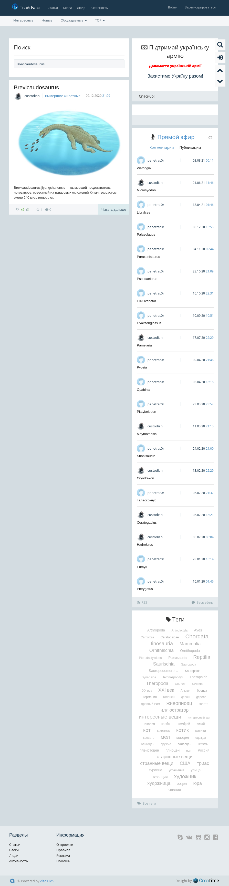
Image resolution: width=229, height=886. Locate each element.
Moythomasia (147, 434)
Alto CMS (47, 881)
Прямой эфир (176, 137)
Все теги (146, 803)
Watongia (144, 168)
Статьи (53, 8)
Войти (172, 7)
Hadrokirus (145, 544)
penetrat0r (156, 160)
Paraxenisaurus (148, 257)
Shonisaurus (146, 456)
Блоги (67, 8)
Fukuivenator (146, 301)
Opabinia (143, 390)
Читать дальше (113, 209)
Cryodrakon (145, 478)
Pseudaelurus (147, 279)
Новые (47, 20)
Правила (63, 850)
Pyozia (142, 367)
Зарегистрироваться (200, 7)
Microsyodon (146, 190)
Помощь (63, 861)
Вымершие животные (62, 95)
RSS (142, 602)
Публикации (190, 147)
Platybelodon (146, 412)
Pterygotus (145, 589)
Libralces (143, 212)
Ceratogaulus (147, 522)
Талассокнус (146, 500)
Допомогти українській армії (175, 66)
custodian (31, 95)
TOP (100, 20)
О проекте (64, 844)
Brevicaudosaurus (36, 87)
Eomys (142, 567)
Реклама (63, 855)
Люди (81, 8)
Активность (99, 8)
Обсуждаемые (74, 20)
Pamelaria (144, 345)
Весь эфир (202, 602)
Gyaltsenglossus (149, 323)
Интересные (23, 20)
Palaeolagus (146, 234)
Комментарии (162, 147)
